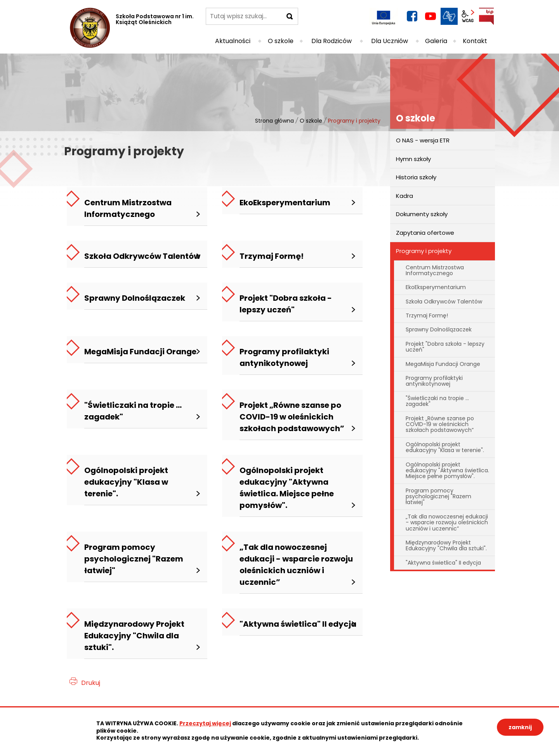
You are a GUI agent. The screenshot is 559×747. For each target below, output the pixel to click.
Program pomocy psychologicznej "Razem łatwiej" (438, 496)
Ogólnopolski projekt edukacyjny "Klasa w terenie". (445, 447)
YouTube (430, 16)
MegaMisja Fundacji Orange (443, 364)
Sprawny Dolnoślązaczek (439, 329)
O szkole (311, 121)
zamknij (520, 727)
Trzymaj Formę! (427, 315)
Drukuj (90, 682)
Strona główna (274, 121)
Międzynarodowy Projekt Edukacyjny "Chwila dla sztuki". (446, 545)
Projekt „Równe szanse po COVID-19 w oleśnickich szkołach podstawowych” (440, 424)
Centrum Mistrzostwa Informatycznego (435, 270)
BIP (486, 16)
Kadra (404, 196)
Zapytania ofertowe (425, 233)
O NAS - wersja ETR (423, 140)
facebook (411, 16)
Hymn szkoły (413, 159)
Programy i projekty (423, 251)
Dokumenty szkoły (422, 214)
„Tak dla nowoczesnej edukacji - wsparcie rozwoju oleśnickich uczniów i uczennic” (447, 522)
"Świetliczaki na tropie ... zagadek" (437, 401)
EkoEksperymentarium (436, 287)
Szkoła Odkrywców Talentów (444, 301)
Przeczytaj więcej (205, 723)
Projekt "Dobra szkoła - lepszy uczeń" (445, 347)
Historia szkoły (416, 177)
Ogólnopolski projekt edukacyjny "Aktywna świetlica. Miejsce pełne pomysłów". (447, 470)
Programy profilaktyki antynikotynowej (434, 381)
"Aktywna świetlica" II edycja (443, 563)
